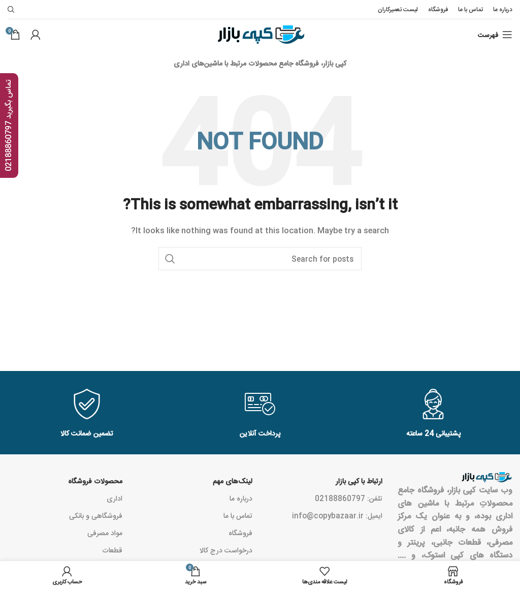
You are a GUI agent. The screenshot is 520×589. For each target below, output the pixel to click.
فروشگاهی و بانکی (95, 515)
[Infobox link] (86, 414)
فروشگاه (240, 532)
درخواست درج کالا (226, 549)
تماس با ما (237, 515)
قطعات (112, 549)
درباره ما (241, 498)
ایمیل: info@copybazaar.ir (337, 515)
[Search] (260, 258)
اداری (114, 498)
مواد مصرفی (104, 532)
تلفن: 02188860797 (348, 498)
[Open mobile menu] (495, 34)
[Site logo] (260, 35)
